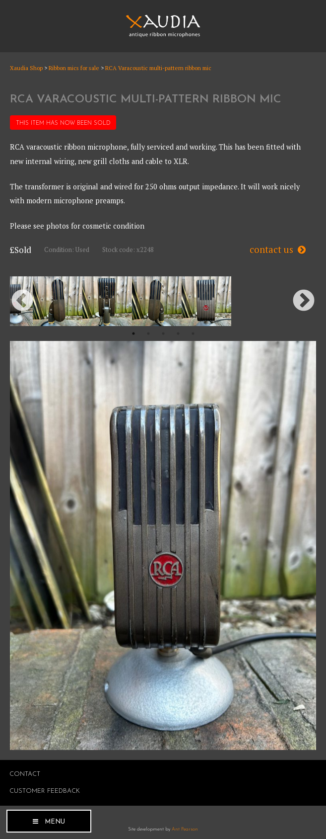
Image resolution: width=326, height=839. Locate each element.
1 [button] (133, 333)
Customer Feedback (44, 791)
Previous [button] (22, 301)
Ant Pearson (185, 829)
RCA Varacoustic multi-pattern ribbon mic (158, 68)
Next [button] (303, 301)
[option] (57, 301)
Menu (55, 822)
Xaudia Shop (26, 68)
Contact (24, 774)
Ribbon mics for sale (74, 68)
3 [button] (163, 333)
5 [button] (193, 333)
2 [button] (148, 333)
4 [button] (178, 333)
